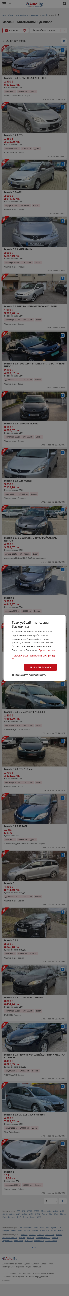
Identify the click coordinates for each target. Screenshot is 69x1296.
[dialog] (34, 648)
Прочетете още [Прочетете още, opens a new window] (47, 650)
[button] (34, 657)
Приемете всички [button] (40, 667)
